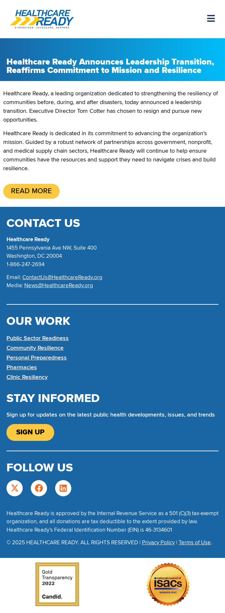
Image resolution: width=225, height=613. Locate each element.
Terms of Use (195, 542)
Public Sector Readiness (37, 338)
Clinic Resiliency (27, 377)
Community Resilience (35, 347)
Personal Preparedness (36, 357)
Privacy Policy (158, 542)
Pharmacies (21, 367)
